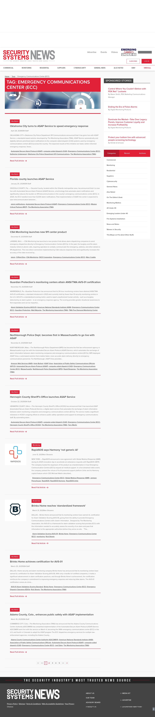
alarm (13, 257)
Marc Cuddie (91, 257)
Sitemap (22, 704)
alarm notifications (18, 204)
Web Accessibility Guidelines (53, 704)
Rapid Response (70, 369)
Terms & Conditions (33, 704)
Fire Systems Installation (116, 219)
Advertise (91, 52)
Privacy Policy (12, 704)
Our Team (90, 698)
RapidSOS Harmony (57, 481)
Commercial (8, 68)
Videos (114, 52)
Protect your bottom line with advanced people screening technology (126, 138)
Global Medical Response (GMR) (77, 478)
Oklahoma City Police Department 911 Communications (49, 154)
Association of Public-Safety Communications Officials (30, 643)
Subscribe (133, 61)
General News (99, 68)
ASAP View (48, 363)
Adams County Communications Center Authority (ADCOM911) (34, 640)
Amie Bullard (38, 363)
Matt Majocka (36, 310)
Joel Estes (59, 645)
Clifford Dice (20, 257)
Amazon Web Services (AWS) (22, 363)
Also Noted (118, 68)
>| (66, 663)
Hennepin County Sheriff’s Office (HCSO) (25, 425)
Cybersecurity (80, 68)
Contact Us (91, 707)
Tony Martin (72, 425)
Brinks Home (63, 534)
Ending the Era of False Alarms (122, 107)
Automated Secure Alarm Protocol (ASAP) (27, 151)
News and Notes (113, 224)
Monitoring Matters (114, 203)
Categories (111, 153)
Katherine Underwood (18, 154)
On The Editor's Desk (114, 197)
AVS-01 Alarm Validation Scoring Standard (27, 587)
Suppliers (61, 68)
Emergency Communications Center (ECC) (84, 151)
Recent (127, 153)
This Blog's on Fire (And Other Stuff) (120, 235)
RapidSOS (45, 481)
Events (104, 52)
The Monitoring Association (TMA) (83, 154)
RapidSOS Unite (72, 481)
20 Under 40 (111, 208)
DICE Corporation (45, 257)
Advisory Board (93, 702)
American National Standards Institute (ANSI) (54, 307)
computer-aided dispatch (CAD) (55, 151)
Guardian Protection (22, 310)
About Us (90, 693)
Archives (142, 153)
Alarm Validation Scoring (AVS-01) (23, 307)
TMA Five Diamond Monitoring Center (83, 310)
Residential (44, 68)
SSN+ (134, 68)
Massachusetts (26, 369)
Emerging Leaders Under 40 (117, 213)
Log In (146, 61)
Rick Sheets (50, 537)
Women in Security (114, 229)
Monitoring (26, 68)
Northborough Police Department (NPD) (48, 369)
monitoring (41, 537)
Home (7, 76)
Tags (13, 76)
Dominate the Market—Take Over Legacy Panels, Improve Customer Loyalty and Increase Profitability (127, 122)
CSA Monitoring (32, 257)
